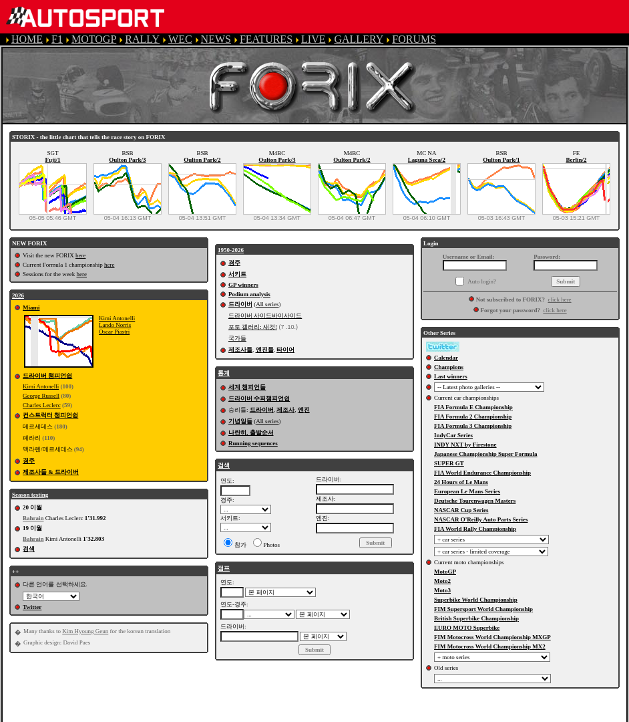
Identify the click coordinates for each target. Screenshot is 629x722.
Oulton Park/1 (501, 159)
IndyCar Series (453, 435)
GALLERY (358, 39)
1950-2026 (231, 250)
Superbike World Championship (475, 599)
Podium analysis (249, 294)
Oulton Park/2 (202, 159)
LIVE (313, 39)
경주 (29, 460)
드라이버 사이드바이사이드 (265, 315)
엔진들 (265, 349)
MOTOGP (93, 39)
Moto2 (442, 581)
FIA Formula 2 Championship (472, 416)
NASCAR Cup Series (461, 510)
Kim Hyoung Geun (85, 631)
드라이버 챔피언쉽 (47, 375)
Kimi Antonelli (117, 318)
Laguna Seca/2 (426, 159)
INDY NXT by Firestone (465, 444)
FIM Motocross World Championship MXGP (492, 637)
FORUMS (414, 39)
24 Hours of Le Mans (461, 482)
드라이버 (240, 304)
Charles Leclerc (42, 405)
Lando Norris (115, 325)
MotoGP (445, 571)
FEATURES (266, 39)
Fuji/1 (52, 159)
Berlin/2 (576, 159)
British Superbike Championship (476, 618)
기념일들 (240, 421)
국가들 (237, 338)
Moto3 (442, 590)
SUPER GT (449, 463)
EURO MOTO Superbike (466, 627)
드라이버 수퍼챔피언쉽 (259, 398)
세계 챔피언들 (247, 387)
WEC (180, 39)
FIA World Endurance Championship (482, 472)
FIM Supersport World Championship (483, 609)
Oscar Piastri (114, 331)
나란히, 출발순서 (251, 432)
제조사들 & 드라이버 (51, 472)
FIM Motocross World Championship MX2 (490, 646)
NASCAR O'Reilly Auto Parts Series (481, 519)
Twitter (32, 607)
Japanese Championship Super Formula (486, 454)
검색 (29, 549)
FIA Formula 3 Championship (472, 426)
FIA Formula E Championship (473, 407)
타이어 (285, 349)
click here (559, 299)
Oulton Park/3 (127, 159)
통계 (224, 373)
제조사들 (240, 349)
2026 (18, 295)
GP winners (243, 284)
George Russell (41, 395)
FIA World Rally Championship (475, 528)
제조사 (285, 409)
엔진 (304, 409)
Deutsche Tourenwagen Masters (474, 500)
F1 (57, 39)
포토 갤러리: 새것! (252, 327)
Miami (31, 307)
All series (267, 304)
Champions (448, 367)
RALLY (142, 39)
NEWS (216, 39)
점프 (224, 568)
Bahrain (33, 518)
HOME (27, 39)
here (80, 255)
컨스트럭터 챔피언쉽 (50, 415)
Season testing (30, 494)
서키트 (237, 274)
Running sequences (253, 443)
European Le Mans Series (467, 491)
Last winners (450, 376)
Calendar (446, 357)
